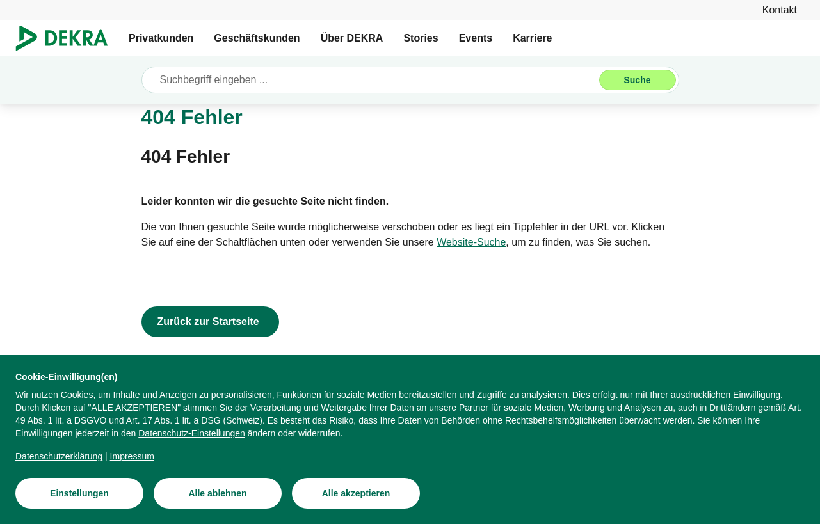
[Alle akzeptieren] (356, 495)
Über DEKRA (352, 38)
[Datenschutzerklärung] (58, 458)
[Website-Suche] (471, 242)
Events (475, 38)
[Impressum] (132, 458)
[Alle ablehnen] (218, 495)
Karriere (532, 38)
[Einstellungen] (79, 495)
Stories (420, 38)
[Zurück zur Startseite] (210, 321)
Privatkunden (161, 38)
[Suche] (637, 80)
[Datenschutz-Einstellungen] (191, 435)
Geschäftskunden (257, 38)
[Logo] (66, 38)
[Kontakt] (780, 10)
